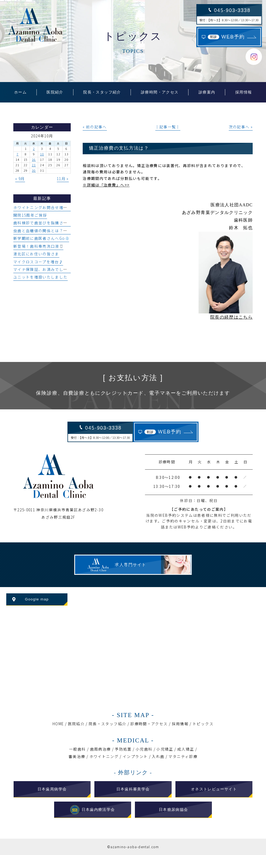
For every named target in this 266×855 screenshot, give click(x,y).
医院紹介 (76, 723)
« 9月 (20, 178)
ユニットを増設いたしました (40, 277)
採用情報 (180, 723)
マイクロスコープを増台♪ (38, 261)
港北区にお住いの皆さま (36, 253)
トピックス (203, 723)
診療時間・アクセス (149, 723)
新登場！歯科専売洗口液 (38, 246)
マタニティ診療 (182, 756)
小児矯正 (164, 749)
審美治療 (77, 756)
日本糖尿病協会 (173, 810)
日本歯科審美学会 (133, 789)
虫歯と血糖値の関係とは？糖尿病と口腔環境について (63, 230)
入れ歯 (158, 756)
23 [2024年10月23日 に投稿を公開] (34, 165)
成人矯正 (185, 749)
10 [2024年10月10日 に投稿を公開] (42, 154)
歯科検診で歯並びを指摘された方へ (46, 222)
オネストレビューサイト (214, 789)
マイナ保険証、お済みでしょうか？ (46, 269)
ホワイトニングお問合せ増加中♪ (44, 207)
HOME (58, 723)
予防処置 (123, 749)
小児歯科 (144, 749)
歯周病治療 (100, 749)
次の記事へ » (241, 126)
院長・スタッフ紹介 (107, 723)
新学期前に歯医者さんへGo (41, 238)
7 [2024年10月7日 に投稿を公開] (17, 154)
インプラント (135, 756)
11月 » (63, 178)
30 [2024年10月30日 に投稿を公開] (34, 170)
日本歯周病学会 (52, 789)
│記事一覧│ (167, 126)
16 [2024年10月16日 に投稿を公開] (34, 160)
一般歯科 (77, 749)
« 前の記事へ (95, 126)
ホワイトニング (104, 756)
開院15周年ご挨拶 (30, 215)
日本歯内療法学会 (92, 809)
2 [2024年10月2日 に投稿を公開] (34, 149)
